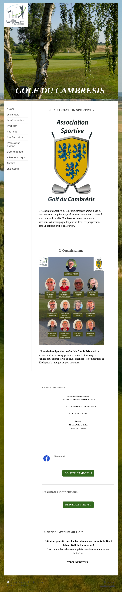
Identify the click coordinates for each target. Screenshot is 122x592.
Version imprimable (19, 582)
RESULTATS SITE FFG (78, 504)
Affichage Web (107, 585)
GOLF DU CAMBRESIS (78, 473)
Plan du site (37, 582)
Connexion (109, 582)
